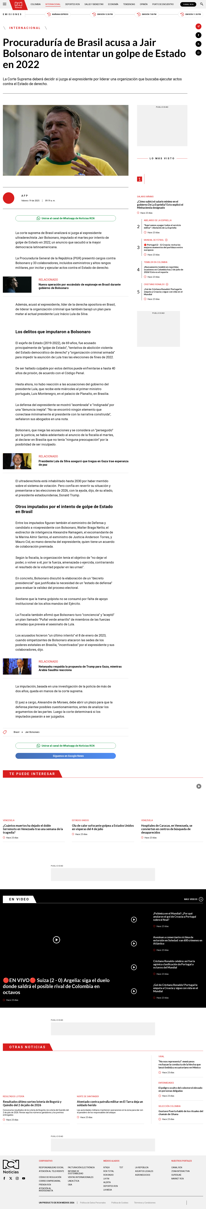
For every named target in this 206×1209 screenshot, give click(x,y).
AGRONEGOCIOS (142, 1175)
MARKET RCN (177, 1178)
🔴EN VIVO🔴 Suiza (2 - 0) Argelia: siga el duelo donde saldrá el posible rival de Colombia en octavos (56, 986)
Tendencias (129, 4)
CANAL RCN (188, 4)
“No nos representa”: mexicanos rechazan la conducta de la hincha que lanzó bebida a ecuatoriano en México (180, 1064)
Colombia (36, 4)
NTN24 (106, 1167)
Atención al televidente (51, 1171)
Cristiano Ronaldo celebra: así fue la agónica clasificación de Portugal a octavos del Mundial (174, 964)
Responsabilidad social (51, 1167)
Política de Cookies (119, 1203)
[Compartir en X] (198, 44)
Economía (113, 4)
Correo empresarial (50, 1181)
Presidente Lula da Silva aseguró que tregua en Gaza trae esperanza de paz (83, 463)
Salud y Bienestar (94, 4)
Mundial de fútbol (154, 240)
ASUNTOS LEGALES (144, 1171)
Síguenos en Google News (65, 756)
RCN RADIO (108, 1175)
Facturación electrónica (81, 1167)
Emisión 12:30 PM (102, 14)
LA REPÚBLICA (141, 1167)
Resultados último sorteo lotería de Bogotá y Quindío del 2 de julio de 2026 (32, 1103)
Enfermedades (166, 1083)
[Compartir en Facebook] (198, 35)
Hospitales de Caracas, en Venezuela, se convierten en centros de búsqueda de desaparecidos (166, 829)
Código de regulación (50, 1177)
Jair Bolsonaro (32, 732)
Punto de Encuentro (163, 4)
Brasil (16, 732)
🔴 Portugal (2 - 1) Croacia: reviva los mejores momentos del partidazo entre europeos (163, 247)
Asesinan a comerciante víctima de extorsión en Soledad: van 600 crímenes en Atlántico (177, 940)
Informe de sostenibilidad (75, 1172)
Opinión (143, 4)
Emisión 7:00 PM (146, 14)
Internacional (53, 4)
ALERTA (107, 1182)
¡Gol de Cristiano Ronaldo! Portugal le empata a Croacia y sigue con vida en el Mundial (163, 292)
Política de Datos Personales (93, 1203)
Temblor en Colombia (155, 262)
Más (193, 899)
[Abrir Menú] (4, 4)
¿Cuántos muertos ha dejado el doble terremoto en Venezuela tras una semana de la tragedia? (33, 829)
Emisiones (12, 14)
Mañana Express (57, 14)
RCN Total (108, 1171)
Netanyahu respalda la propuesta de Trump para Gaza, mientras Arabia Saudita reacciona (80, 668)
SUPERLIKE (176, 1175)
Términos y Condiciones (145, 1203)
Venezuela (8, 820)
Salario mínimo (145, 196)
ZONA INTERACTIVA (180, 1171)
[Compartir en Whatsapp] (198, 53)
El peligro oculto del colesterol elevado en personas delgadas (180, 1089)
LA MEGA (107, 1190)
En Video (19, 899)
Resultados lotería (13, 1096)
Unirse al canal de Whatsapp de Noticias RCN (66, 218)
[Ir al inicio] (18, 5)
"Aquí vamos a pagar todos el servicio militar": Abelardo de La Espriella (162, 226)
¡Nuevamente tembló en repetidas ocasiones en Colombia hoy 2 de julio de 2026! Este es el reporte (163, 269)
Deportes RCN (72, 4)
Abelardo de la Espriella (158, 220)
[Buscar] (201, 4)
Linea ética (73, 1181)
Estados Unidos (80, 820)
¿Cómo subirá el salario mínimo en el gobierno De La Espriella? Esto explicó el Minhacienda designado (160, 204)
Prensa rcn (45, 1185)
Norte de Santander (88, 1096)
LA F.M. (106, 1178)
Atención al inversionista (46, 1189)
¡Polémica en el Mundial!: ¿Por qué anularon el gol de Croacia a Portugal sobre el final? (174, 916)
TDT (121, 1167)
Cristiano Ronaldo (154, 284)
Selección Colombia (170, 1106)
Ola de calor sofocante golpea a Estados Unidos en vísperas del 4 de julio (103, 827)
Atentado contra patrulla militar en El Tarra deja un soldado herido (110, 1103)
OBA (70, 1185)
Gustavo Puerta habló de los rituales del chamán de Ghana (181, 1113)
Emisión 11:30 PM (190, 14)
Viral (161, 1056)
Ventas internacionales (80, 1177)
